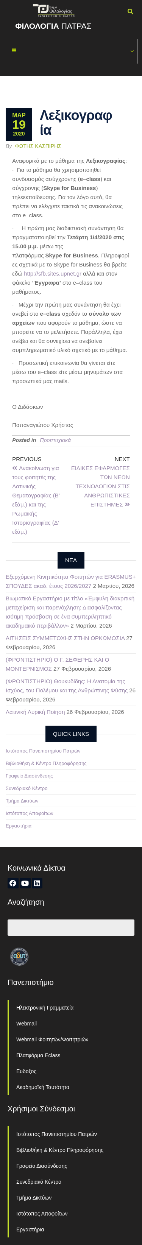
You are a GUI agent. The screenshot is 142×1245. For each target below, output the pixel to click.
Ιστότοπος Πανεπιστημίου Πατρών (43, 751)
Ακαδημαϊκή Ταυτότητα (42, 1087)
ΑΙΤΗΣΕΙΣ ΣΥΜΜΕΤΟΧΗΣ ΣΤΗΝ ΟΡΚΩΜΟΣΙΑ (65, 638)
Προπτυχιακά (55, 440)
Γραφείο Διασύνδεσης (29, 776)
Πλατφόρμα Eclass (38, 1055)
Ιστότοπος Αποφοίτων (29, 813)
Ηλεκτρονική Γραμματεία (44, 1008)
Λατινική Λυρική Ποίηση (35, 712)
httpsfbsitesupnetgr (52, 273)
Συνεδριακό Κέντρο (26, 788)
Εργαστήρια (18, 826)
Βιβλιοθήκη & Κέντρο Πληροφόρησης (46, 763)
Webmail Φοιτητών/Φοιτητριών (52, 1039)
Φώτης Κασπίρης (38, 146)
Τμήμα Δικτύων (22, 801)
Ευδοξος (26, 1071)
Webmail (26, 1024)
